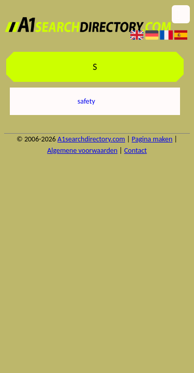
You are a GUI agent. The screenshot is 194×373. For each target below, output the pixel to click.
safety (86, 101)
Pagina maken (152, 139)
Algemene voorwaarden (82, 150)
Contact (135, 150)
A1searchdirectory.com (91, 139)
